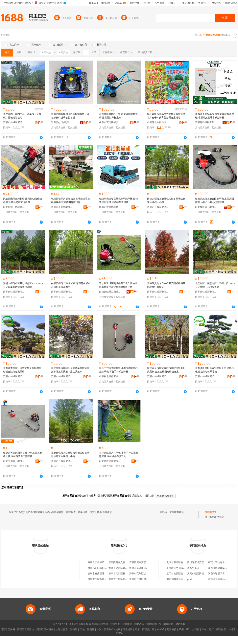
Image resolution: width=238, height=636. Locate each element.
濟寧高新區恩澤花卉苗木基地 (144, 568)
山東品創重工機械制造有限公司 (14, 461)
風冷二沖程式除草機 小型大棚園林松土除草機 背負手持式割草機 (118, 370)
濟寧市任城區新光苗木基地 (102, 579)
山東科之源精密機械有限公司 (110, 376)
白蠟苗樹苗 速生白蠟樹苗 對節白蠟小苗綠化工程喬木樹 (70, 285)
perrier (190, 579)
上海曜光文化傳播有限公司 (180, 568)
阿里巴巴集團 (8, 629)
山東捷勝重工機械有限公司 (206, 207)
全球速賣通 (62, 629)
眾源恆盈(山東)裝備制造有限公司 (62, 122)
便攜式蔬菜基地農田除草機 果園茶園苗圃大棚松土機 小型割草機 (214, 200)
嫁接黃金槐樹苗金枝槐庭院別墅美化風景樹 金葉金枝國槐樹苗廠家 (166, 370)
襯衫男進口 (193, 568)
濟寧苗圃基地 (176, 512)
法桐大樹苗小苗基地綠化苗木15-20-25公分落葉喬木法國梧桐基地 (23, 285)
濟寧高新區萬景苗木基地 (142, 562)
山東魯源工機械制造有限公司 (14, 207)
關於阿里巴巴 (154, 624)
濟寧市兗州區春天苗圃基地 (122, 568)
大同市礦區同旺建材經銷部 (201, 573)
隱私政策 (139, 624)
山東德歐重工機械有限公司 (110, 291)
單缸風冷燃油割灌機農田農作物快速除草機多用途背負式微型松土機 (118, 285)
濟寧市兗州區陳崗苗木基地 (102, 573)
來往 (204, 629)
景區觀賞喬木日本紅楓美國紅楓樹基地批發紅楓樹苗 (166, 285)
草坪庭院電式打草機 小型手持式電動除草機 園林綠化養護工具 (118, 454)
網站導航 (180, 624)
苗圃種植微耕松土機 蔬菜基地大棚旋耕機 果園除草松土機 (118, 116)
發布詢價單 (211, 512)
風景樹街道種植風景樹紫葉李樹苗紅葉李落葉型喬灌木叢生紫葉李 (70, 370)
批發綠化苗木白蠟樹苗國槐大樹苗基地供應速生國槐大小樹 (70, 454)
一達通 (232, 629)
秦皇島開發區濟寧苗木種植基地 (104, 562)
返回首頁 (149, 495)
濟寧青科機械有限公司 (206, 122)
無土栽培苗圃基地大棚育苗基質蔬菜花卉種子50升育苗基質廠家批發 (166, 116)
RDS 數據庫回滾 (174, 579)
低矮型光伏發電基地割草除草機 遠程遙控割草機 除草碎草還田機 (118, 200)
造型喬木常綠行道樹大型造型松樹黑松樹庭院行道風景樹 (22, 370)
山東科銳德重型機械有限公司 (110, 461)
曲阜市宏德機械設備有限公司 (110, 122)
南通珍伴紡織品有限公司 (221, 579)
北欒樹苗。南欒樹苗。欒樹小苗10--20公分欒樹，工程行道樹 (215, 285)
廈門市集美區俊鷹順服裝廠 (180, 573)
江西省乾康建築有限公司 (221, 568)
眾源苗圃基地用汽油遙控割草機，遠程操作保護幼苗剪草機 (70, 116)
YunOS (160, 629)
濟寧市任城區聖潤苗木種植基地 (14, 122)
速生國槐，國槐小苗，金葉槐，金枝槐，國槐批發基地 (22, 116)
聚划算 (90, 629)
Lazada (119, 633)
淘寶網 (73, 629)
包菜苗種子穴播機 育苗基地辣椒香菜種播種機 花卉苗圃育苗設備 (70, 200)
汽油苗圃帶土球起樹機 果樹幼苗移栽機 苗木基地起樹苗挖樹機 (22, 200)
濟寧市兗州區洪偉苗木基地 (143, 573)
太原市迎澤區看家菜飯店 (179, 562)
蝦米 (137, 629)
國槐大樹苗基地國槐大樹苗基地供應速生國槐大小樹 (166, 200)
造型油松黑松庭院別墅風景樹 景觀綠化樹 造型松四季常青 (214, 370)
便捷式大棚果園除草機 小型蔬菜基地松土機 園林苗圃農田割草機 (22, 454)
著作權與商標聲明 (98, 624)
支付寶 (195, 629)
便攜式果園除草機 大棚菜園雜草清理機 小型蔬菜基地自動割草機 (214, 116)
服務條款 (127, 624)
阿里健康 (221, 629)
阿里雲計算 (148, 629)
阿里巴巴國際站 (25, 629)
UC (188, 629)
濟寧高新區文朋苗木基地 (121, 562)
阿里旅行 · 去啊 (112, 629)
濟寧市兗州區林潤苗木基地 (122, 573)
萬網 (181, 629)
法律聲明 (115, 624)
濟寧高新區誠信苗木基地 (101, 568)
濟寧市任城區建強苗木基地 (143, 579)
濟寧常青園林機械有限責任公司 (62, 207)
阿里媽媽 (127, 629)
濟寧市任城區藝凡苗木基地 (122, 579)
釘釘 (211, 629)
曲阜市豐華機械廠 (108, 207)
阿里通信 (171, 629)
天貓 (82, 629)
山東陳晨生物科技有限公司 (158, 122)
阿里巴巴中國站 (44, 629)
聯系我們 (168, 624)
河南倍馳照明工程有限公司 (222, 573)
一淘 (99, 629)
